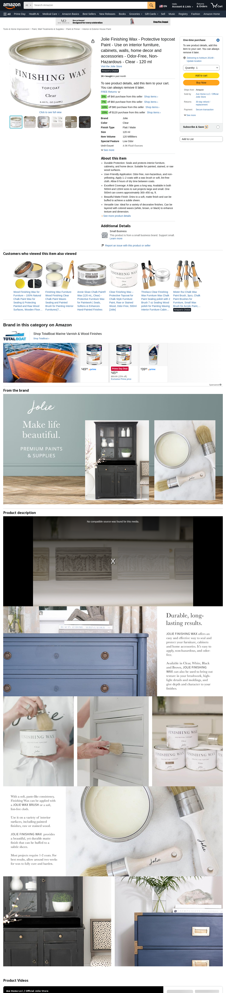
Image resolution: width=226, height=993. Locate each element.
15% (104, 112)
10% (104, 107)
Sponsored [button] (215, 385)
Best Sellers (89, 14)
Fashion (195, 14)
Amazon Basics (70, 14)
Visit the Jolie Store (111, 66)
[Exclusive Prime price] (121, 379)
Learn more (116, 238)
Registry (183, 14)
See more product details (117, 215)
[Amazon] (12, 5)
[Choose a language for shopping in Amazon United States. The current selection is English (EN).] (163, 5)
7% (104, 101)
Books (122, 14)
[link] (28, 300)
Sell (163, 14)
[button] (7, 14)
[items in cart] (216, 5)
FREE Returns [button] (110, 91)
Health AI (34, 14)
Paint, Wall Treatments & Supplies (48, 29)
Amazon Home (212, 14)
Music (172, 14)
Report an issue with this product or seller (126, 245)
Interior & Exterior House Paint (96, 29)
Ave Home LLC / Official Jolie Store (207, 95)
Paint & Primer (73, 29)
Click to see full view (50, 112)
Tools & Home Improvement (16, 29)
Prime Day (19, 14)
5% (104, 96)
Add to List (188, 139)
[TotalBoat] (14, 336)
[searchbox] (90, 5)
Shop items (150, 96)
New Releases (107, 14)
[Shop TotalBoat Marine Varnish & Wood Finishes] (67, 334)
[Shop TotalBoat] (41, 338)
